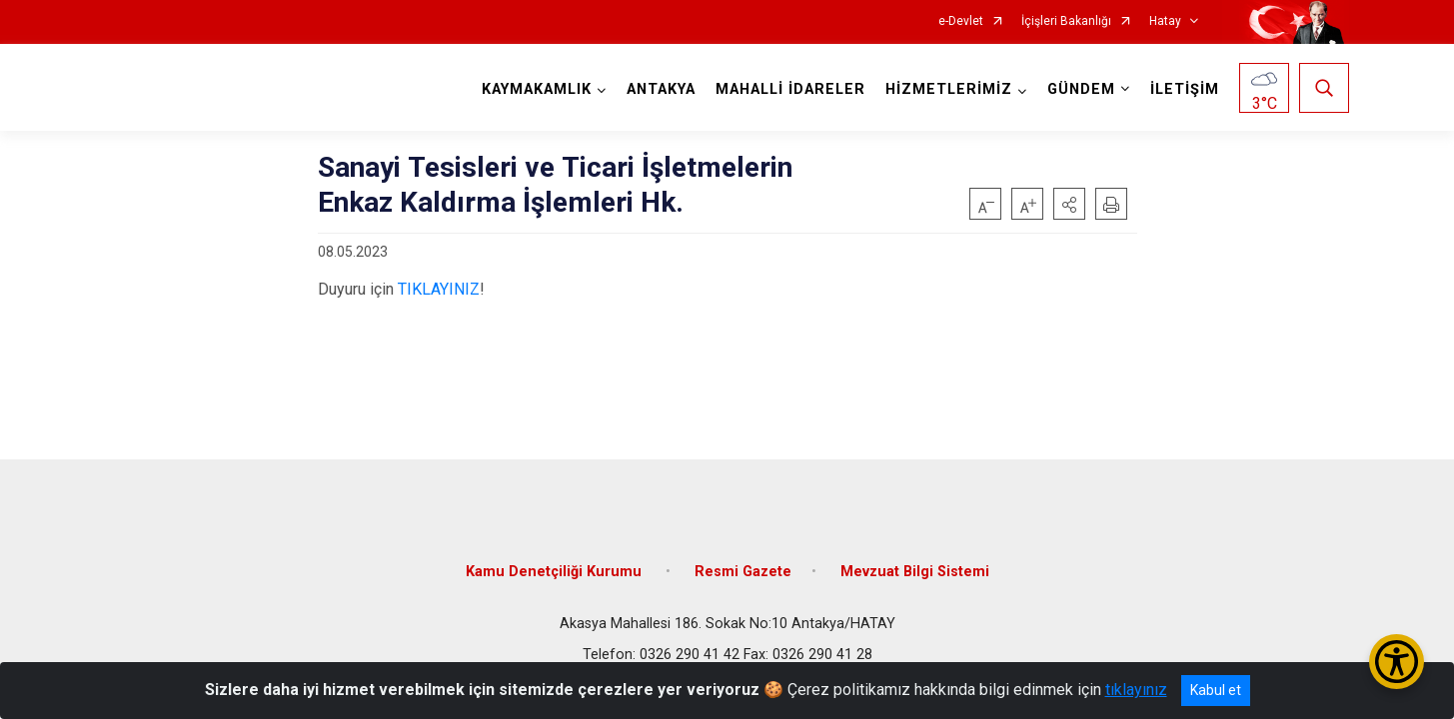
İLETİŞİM (1184, 89)
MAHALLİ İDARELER (790, 89)
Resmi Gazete (743, 571)
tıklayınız (1136, 689)
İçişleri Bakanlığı (1066, 21)
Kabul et (1215, 690)
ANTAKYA (661, 89)
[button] (1069, 204)
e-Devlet (960, 21)
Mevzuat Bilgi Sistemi (914, 571)
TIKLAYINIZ (439, 289)
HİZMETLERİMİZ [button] (948, 89)
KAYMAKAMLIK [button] (537, 89)
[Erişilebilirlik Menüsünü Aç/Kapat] (1396, 661)
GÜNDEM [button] (1081, 89)
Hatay (1165, 21)
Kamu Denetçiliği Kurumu (556, 571)
